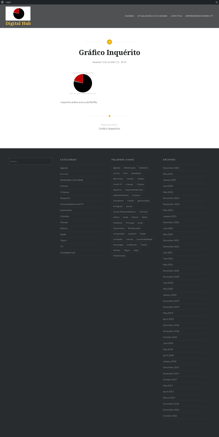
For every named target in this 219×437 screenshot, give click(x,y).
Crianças (64, 192)
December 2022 (171, 222)
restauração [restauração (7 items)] (118, 233)
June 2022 (168, 228)
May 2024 (168, 192)
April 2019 (168, 319)
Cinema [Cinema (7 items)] (130, 178)
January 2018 (169, 361)
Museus (64, 222)
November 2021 (171, 246)
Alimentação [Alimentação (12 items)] (129, 167)
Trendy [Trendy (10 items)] (144, 244)
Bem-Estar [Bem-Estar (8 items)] (118, 178)
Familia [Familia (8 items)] (130, 200)
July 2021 (167, 252)
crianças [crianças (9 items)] (129, 184)
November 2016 (171, 409)
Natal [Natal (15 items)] (144, 217)
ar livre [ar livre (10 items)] (116, 173)
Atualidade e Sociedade (153, 16)
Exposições (66, 210)
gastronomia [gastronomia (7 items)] (143, 200)
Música (64, 228)
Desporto (65, 198)
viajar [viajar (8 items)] (136, 250)
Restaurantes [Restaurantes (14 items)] (134, 228)
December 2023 (171, 198)
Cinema (64, 186)
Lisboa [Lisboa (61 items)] (116, 217)
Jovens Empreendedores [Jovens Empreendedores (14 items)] (124, 211)
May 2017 (168, 385)
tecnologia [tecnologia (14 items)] (118, 244)
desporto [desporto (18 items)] (117, 189)
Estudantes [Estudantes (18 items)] (118, 200)
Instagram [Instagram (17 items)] (118, 206)
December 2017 (171, 367)
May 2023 (168, 210)
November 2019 (171, 307)
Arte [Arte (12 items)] (125, 173)
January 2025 (169, 179)
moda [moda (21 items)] (125, 217)
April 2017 (168, 391)
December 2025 (171, 167)
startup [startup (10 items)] (129, 239)
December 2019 (171, 300)
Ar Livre (64, 173)
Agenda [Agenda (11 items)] (116, 167)
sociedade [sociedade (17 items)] (117, 239)
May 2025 (168, 173)
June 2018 (168, 343)
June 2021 (168, 258)
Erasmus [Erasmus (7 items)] (136, 195)
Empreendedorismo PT (199, 16)
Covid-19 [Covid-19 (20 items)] (117, 184)
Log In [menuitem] (8, 2)
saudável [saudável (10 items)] (132, 233)
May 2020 (168, 288)
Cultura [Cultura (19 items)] (140, 184)
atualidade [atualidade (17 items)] (136, 173)
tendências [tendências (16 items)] (132, 244)
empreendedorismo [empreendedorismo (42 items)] (134, 189)
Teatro (63, 240)
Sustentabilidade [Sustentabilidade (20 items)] (144, 239)
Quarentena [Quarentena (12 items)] (118, 228)
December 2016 (171, 403)
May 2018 (168, 349)
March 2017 (169, 397)
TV (61, 246)
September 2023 (171, 204)
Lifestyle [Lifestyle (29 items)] (143, 211)
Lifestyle (176, 16)
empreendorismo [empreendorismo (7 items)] (121, 195)
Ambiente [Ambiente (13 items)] (143, 167)
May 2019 (168, 313)
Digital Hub (18, 23)
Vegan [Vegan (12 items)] (127, 250)
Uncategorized (67, 252)
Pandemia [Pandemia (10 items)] (117, 222)
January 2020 (169, 294)
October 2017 (170, 379)
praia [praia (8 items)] (140, 222)
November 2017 (171, 373)
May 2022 (168, 234)
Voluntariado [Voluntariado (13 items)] (119, 255)
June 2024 (168, 186)
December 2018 (171, 325)
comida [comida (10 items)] (140, 178)
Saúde (63, 234)
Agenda (129, 16)
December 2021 (171, 240)
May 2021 (168, 264)
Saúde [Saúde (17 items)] (143, 233)
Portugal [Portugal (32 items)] (130, 222)
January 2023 (169, 216)
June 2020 (168, 282)
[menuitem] (2, 2)
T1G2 (104, 62)
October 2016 (170, 415)
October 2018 (170, 337)
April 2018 (168, 355)
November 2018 (171, 331)
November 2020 (171, 276)
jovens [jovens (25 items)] (129, 206)
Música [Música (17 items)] (135, 217)
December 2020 (171, 270)
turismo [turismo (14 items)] (116, 250)
